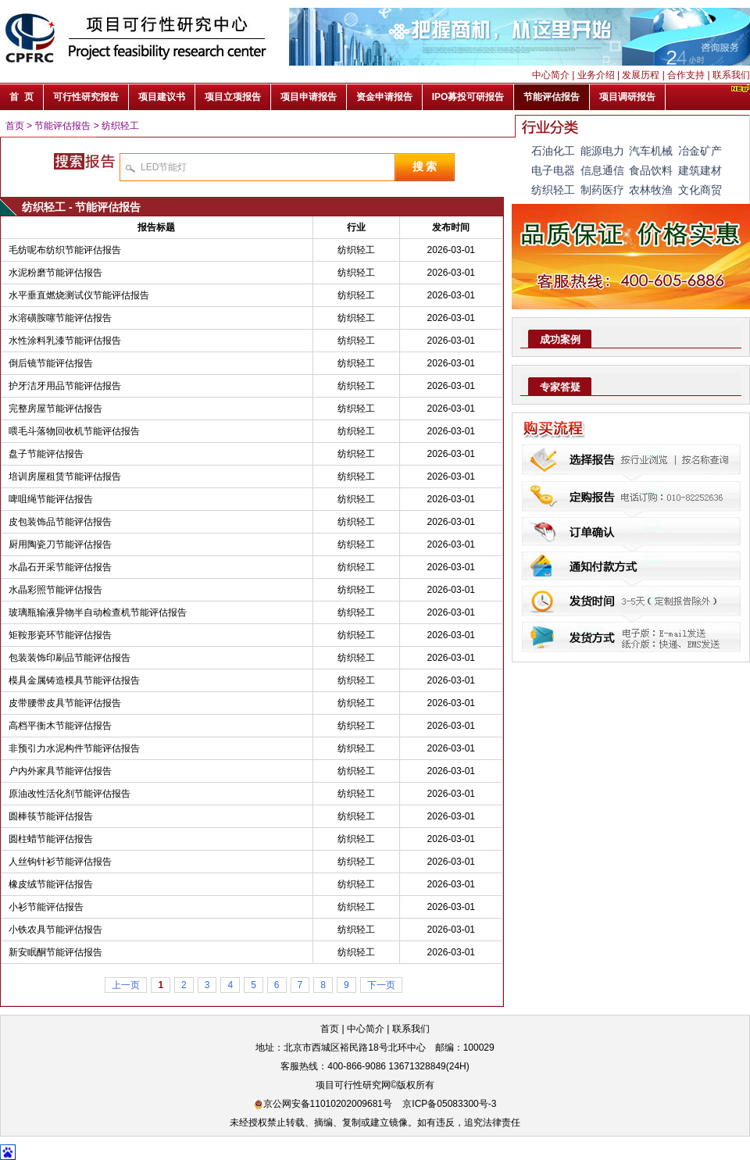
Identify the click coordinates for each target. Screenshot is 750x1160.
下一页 (381, 985)
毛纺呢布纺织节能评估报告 (65, 249)
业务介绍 (596, 75)
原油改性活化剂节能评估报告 (69, 793)
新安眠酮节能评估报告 (55, 952)
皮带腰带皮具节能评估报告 (65, 703)
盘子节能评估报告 (46, 453)
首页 (14, 125)
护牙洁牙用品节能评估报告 (65, 385)
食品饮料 (651, 170)
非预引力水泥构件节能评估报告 (74, 748)
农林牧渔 (651, 190)
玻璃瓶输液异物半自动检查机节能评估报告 (98, 612)
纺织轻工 (120, 125)
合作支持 (686, 75)
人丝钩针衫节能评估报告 (60, 861)
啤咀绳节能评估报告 (51, 499)
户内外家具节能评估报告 (60, 771)
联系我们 (731, 75)
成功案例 (560, 339)
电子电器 (553, 170)
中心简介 (551, 75)
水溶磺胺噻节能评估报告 (60, 317)
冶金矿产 (700, 151)
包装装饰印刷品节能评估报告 (69, 657)
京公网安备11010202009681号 (323, 1103)
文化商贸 (700, 190)
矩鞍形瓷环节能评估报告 (60, 635)
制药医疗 (602, 190)
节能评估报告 (62, 125)
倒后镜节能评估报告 (51, 363)
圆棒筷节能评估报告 (51, 816)
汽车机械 (651, 151)
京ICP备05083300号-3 (449, 1103)
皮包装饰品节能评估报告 (60, 521)
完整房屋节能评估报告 (55, 408)
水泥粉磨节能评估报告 (55, 272)
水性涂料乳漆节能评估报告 (65, 340)
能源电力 (602, 151)
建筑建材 (700, 170)
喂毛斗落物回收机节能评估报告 (74, 431)
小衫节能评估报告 (46, 906)
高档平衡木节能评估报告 (60, 725)
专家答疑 (560, 387)
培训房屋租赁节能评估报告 (65, 476)
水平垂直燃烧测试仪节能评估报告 (79, 295)
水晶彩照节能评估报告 (55, 589)
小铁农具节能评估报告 (55, 929)
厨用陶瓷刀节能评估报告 (60, 544)
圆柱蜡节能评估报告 (51, 838)
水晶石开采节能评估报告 (60, 567)
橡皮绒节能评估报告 (51, 884)
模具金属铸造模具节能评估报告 (74, 680)
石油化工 (553, 151)
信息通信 (602, 170)
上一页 (126, 985)
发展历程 (640, 75)
